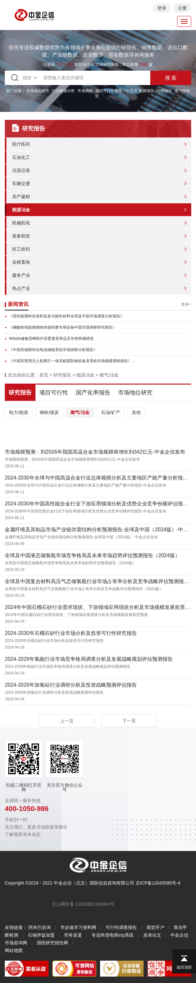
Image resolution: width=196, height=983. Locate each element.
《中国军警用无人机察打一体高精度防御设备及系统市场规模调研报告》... (72, 361)
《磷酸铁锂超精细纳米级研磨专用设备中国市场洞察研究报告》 (62, 327)
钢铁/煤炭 (49, 412)
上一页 (67, 720)
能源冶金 (21, 209)
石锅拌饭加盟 (41, 935)
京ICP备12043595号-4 (158, 882)
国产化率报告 (93, 392)
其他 (136, 412)
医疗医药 (21, 144)
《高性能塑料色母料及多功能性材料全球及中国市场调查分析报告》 (66, 316)
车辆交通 (21, 183)
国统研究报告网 (52, 942)
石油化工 (21, 157)
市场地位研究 (37, 91)
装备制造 (21, 235)
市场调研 (85, 91)
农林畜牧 (21, 262)
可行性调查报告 (121, 927)
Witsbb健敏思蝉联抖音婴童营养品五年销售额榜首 (51, 338)
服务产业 (21, 275)
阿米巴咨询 (39, 927)
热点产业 (21, 288)
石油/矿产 (110, 412)
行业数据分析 (63, 91)
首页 (43, 375)
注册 (182, 8)
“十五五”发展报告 (139, 91)
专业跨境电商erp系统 (112, 935)
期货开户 (155, 927)
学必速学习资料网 (78, 927)
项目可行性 (53, 392)
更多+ (186, 304)
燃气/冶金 (109, 375)
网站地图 (14, 950)
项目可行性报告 (108, 91)
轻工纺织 (21, 249)
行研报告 (164, 91)
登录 (161, 8)
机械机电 (21, 222)
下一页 (129, 720)
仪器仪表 (21, 170)
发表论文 (152, 935)
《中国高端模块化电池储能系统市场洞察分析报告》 (53, 349)
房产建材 (21, 196)
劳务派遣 (73, 935)
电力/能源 (18, 412)
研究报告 (62, 375)
